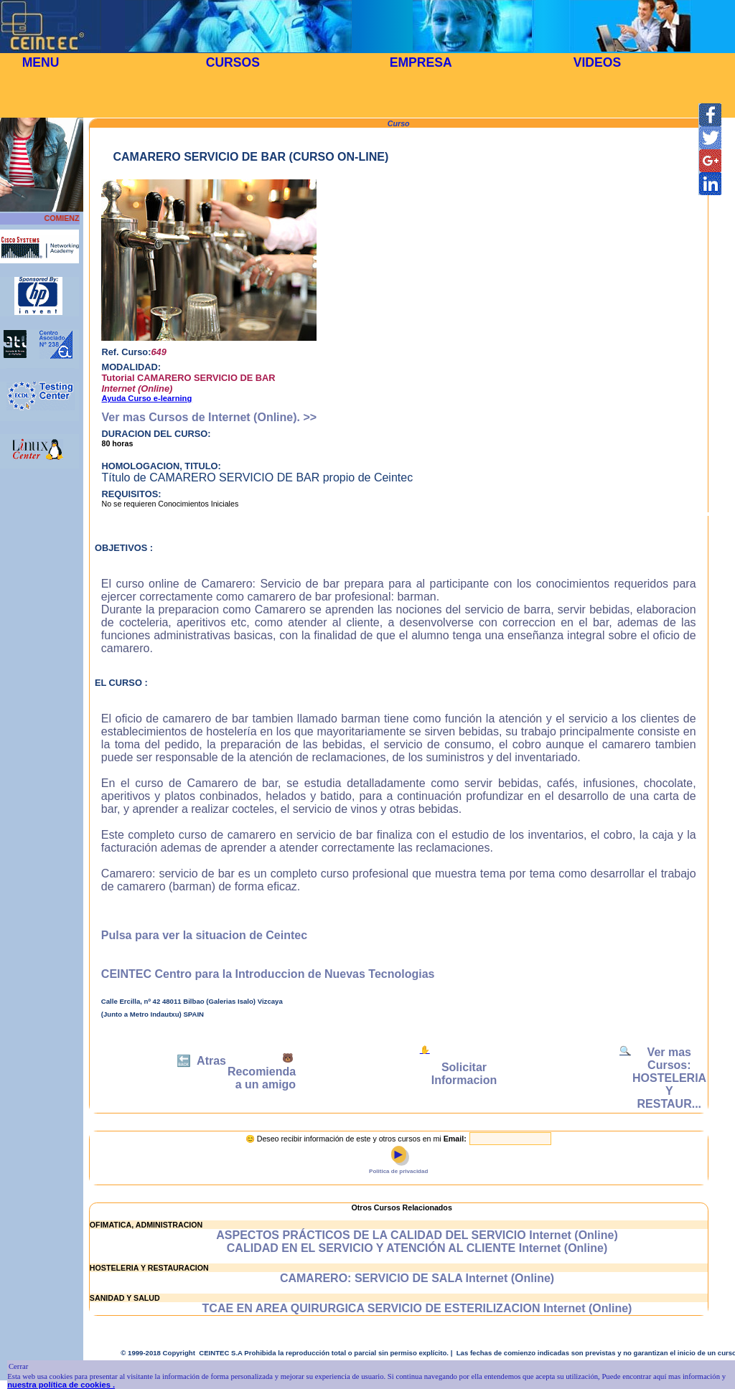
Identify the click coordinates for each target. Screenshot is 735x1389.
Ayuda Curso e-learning (146, 398)
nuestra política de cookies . (61, 1384)
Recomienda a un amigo (262, 1078)
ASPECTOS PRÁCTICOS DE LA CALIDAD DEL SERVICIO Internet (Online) (416, 1235)
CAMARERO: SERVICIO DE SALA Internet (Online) (417, 1278)
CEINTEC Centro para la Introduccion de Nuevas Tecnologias (268, 974)
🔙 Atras (201, 1061)
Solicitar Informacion (464, 1073)
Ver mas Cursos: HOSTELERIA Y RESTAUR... (669, 1078)
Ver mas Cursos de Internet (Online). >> (209, 417)
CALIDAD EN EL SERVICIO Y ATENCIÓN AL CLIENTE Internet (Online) (417, 1248)
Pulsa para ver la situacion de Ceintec (204, 935)
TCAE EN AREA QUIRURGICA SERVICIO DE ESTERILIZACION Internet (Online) (417, 1308)
